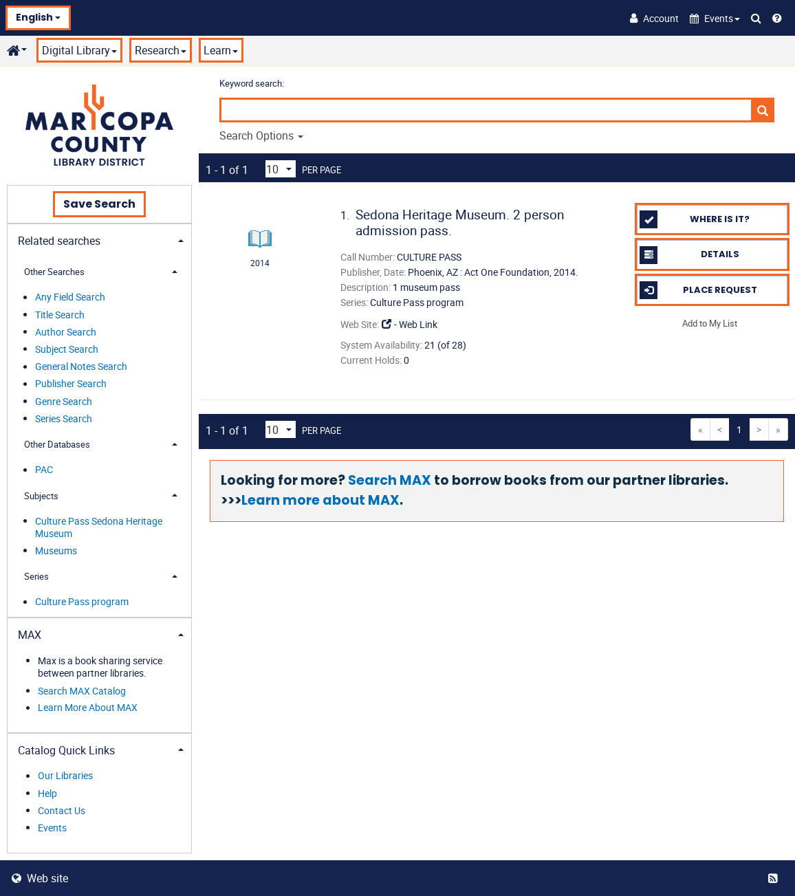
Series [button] (36, 576)
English (38, 17)
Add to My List (709, 323)
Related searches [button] (59, 240)
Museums (56, 550)
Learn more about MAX (320, 500)
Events (52, 827)
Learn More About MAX (88, 707)
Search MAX (389, 480)
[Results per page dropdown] (280, 168)
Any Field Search (70, 297)
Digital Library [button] (79, 50)
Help (47, 793)
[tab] (99, 239)
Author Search (65, 331)
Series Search (63, 418)
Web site (40, 878)
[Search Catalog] (756, 17)
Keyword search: (252, 83)
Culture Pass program (82, 602)
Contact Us (61, 810)
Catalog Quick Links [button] (66, 750)
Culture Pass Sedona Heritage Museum (98, 527)
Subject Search (66, 349)
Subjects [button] (41, 496)
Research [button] (160, 50)
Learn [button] (221, 50)
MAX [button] (29, 634)
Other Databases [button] (57, 444)
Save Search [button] (99, 204)
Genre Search (63, 401)
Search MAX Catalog (82, 690)
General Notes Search (81, 366)
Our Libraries (65, 776)
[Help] (777, 17)
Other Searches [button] (54, 271)
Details (689, 255)
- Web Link (409, 324)
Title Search (60, 314)
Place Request (698, 290)
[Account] (654, 17)
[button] (715, 18)
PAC (44, 470)
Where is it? (695, 219)
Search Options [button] (261, 135)
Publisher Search (71, 384)
